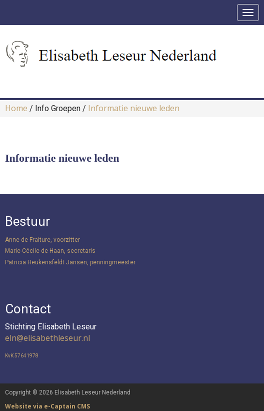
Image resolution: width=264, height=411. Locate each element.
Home (16, 108)
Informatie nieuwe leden (134, 108)
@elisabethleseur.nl (47, 337)
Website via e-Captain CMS (47, 406)
